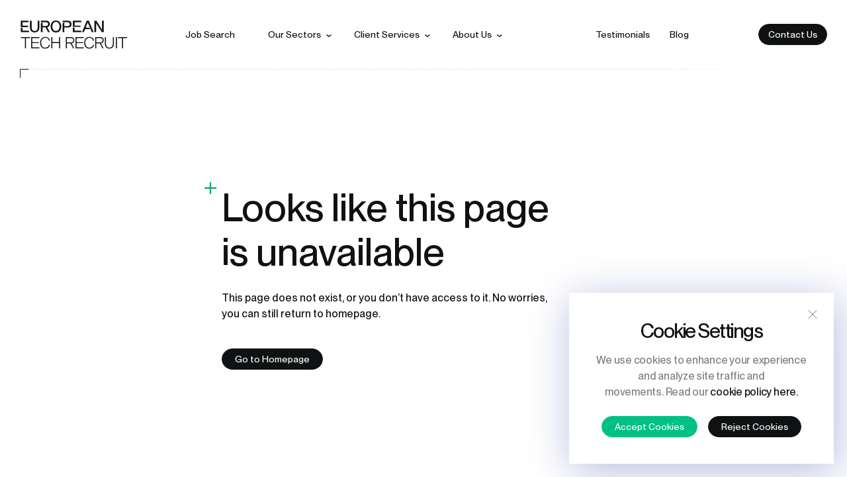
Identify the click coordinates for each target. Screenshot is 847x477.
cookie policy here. (753, 392)
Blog (679, 34)
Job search (210, 34)
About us (472, 34)
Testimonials (623, 34)
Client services (387, 34)
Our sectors (294, 34)
